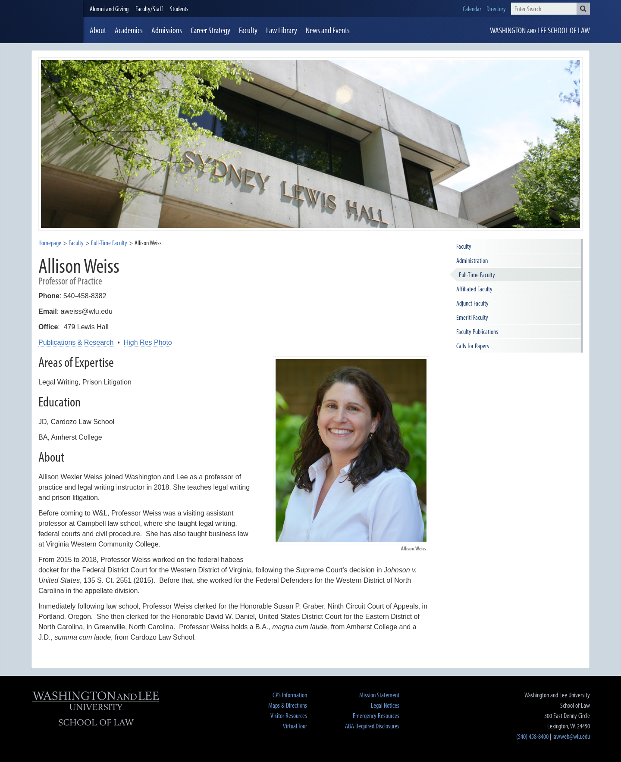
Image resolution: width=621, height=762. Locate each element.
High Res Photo (148, 342)
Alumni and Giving (109, 8)
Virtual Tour (295, 725)
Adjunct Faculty (472, 303)
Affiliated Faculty (474, 288)
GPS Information (290, 694)
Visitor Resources (288, 715)
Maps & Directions (287, 705)
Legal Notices (385, 705)
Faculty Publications (477, 331)
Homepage (49, 242)
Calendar (472, 8)
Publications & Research (75, 342)
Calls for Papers (472, 345)
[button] (583, 9)
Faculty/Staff (149, 8)
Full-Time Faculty (477, 274)
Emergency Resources (376, 715)
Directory (496, 8)
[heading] (57, 21)
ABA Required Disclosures (372, 725)
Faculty (76, 242)
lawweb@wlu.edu (571, 736)
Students (179, 8)
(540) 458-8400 (532, 736)
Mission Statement (379, 694)
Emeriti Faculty (472, 317)
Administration (472, 260)
